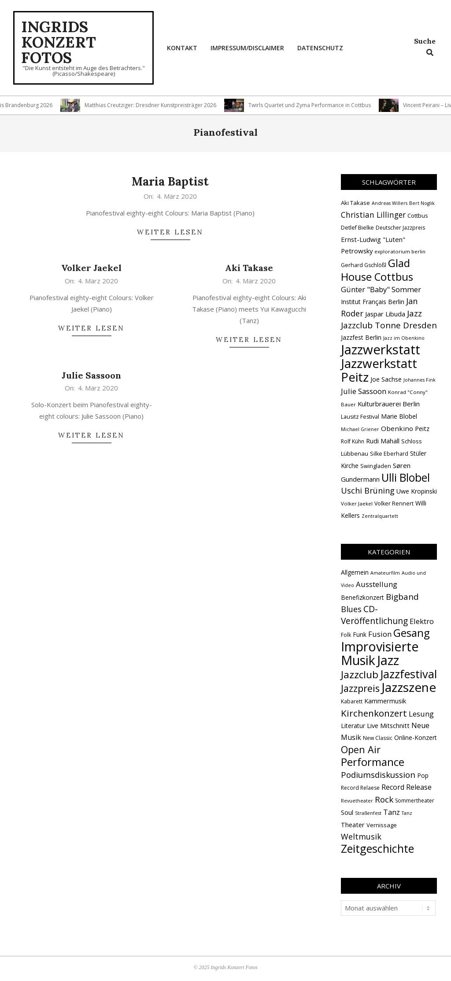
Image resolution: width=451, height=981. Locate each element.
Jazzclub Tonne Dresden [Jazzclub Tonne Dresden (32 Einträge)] (389, 325)
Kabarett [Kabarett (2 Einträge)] (351, 701)
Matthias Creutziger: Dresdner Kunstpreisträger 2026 (154, 105)
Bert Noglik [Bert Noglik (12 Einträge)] (422, 203)
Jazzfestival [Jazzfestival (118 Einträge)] (408, 673)
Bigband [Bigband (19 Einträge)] (402, 596)
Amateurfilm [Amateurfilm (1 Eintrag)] (385, 573)
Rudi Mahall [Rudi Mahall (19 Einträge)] (382, 440)
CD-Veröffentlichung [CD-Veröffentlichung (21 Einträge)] (374, 615)
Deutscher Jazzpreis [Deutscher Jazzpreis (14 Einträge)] (400, 227)
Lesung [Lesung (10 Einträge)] (421, 714)
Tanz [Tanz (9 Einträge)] (391, 812)
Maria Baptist (170, 181)
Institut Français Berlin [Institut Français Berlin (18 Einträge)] (372, 301)
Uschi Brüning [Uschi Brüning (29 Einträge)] (368, 490)
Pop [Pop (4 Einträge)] (423, 775)
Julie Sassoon (91, 375)
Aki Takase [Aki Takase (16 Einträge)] (355, 203)
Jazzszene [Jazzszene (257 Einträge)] (408, 687)
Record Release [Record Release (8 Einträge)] (406, 787)
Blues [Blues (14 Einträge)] (351, 609)
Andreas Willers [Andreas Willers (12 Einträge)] (389, 203)
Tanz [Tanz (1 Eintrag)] (407, 813)
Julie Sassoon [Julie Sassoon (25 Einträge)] (363, 391)
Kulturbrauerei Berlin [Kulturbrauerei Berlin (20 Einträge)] (389, 403)
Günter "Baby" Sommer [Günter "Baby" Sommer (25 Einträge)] (381, 289)
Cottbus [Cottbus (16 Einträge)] (417, 215)
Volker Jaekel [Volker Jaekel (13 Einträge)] (357, 503)
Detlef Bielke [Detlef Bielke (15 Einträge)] (357, 227)
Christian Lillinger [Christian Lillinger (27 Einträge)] (373, 214)
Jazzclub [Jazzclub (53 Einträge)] (359, 674)
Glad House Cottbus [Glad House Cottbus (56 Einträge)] (377, 270)
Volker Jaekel (91, 267)
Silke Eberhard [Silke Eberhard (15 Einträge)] (389, 453)
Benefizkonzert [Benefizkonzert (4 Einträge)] (362, 597)
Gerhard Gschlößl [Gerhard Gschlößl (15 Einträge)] (363, 265)
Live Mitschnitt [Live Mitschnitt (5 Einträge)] (388, 725)
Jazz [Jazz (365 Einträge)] (388, 660)
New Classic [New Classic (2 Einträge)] (377, 738)
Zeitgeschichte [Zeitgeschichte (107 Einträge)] (377, 848)
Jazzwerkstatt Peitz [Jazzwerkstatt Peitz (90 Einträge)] (379, 370)
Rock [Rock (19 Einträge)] (384, 799)
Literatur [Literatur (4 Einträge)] (353, 725)
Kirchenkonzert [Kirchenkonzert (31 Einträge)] (374, 713)
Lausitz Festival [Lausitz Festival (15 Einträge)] (360, 416)
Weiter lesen (170, 232)
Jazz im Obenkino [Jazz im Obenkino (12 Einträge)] (404, 338)
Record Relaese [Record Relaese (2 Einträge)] (360, 787)
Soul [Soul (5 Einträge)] (347, 812)
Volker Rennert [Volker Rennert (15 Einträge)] (394, 503)
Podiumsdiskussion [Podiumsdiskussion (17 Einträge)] (378, 774)
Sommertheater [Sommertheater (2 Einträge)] (414, 800)
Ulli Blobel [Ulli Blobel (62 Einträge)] (405, 477)
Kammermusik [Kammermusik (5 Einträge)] (385, 700)
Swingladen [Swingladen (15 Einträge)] (375, 466)
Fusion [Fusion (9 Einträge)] (380, 634)
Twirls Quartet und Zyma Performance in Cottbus (313, 105)
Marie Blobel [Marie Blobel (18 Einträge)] (399, 416)
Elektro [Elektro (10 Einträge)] (422, 621)
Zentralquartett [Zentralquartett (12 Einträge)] (380, 516)
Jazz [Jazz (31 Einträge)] (414, 313)
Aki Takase (249, 267)
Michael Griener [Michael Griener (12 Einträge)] (360, 429)
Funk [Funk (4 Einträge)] (359, 634)
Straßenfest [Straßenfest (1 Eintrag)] (368, 813)
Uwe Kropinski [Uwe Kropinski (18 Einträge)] (416, 491)
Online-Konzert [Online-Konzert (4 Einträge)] (415, 737)
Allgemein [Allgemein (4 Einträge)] (355, 572)
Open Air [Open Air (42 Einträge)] (361, 749)
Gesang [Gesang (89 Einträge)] (411, 632)
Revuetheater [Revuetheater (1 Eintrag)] (357, 801)
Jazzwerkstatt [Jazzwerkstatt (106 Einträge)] (380, 349)
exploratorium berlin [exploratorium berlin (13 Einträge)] (399, 251)
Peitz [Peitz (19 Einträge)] (422, 428)
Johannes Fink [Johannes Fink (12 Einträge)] (419, 380)
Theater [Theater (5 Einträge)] (353, 824)
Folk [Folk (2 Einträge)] (346, 635)
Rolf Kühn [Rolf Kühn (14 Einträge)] (352, 441)
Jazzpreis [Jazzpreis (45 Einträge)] (360, 688)
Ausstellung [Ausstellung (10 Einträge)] (376, 584)
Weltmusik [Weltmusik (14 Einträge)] (361, 836)
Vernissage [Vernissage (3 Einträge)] (381, 825)
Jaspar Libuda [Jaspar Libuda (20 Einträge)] (385, 313)
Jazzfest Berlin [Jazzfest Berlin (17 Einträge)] (361, 337)
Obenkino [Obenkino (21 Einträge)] (397, 428)
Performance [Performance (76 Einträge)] (372, 762)
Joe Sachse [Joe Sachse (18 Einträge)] (386, 379)
